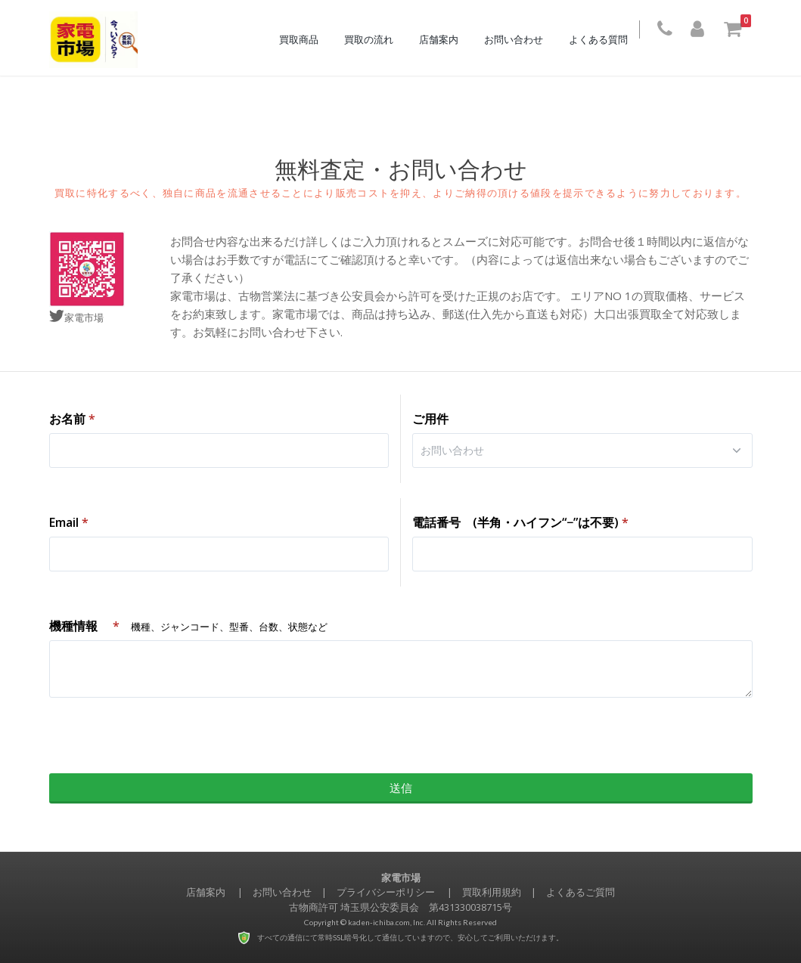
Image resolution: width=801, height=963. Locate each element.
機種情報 (188, 626)
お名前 (72, 418)
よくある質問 (605, 39)
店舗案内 (446, 39)
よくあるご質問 (580, 892)
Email (68, 522)
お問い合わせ (521, 39)
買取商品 (306, 39)
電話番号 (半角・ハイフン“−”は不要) (520, 522)
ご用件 (430, 418)
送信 (401, 787)
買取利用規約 (491, 892)
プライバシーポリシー (386, 892)
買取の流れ (376, 39)
